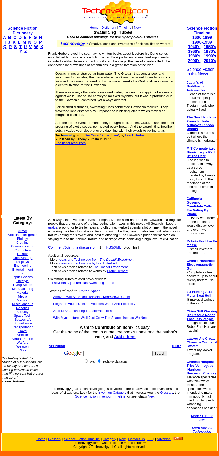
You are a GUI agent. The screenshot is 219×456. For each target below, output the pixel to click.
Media (22, 296)
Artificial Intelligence (22, 235)
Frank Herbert (135, 135)
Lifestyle (22, 281)
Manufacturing (22, 289)
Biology (22, 239)
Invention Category (112, 392)
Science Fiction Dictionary (22, 30)
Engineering (22, 265)
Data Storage (23, 258)
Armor (22, 231)
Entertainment (22, 269)
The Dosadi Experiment (110, 267)
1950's (210, 47)
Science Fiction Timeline (202, 30)
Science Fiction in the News (201, 71)
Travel (22, 331)
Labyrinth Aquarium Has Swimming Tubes (83, 283)
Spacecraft (23, 319)
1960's (194, 51)
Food (22, 273)
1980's (194, 56)
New (137, 27)
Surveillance (23, 323)
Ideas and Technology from (96, 259)
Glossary (166, 392)
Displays (22, 262)
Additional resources (70, 143)
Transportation (22, 327)
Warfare (22, 342)
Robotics (22, 308)
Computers (22, 250)
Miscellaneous (22, 304)
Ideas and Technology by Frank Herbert (87, 263)
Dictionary (108, 27)
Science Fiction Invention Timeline (100, 396)
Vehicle (22, 335)
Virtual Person (22, 339)
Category (109, 439)
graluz (52, 227)
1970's (210, 51)
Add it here (125, 336)
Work (22, 350)
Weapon (22, 346)
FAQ (150, 439)
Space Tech (22, 316)
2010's (210, 60)
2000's (194, 60)
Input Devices (23, 277)
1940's (194, 47)
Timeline (125, 27)
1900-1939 (202, 42)
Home (94, 27)
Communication (22, 246)
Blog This (130, 247)
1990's (210, 56)
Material (22, 292)
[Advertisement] (22, 135)
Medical (22, 300)
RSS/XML (113, 247)
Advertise (164, 439)
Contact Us (136, 439)
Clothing (22, 242)
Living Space (22, 285)
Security (23, 312)
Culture (22, 254)
